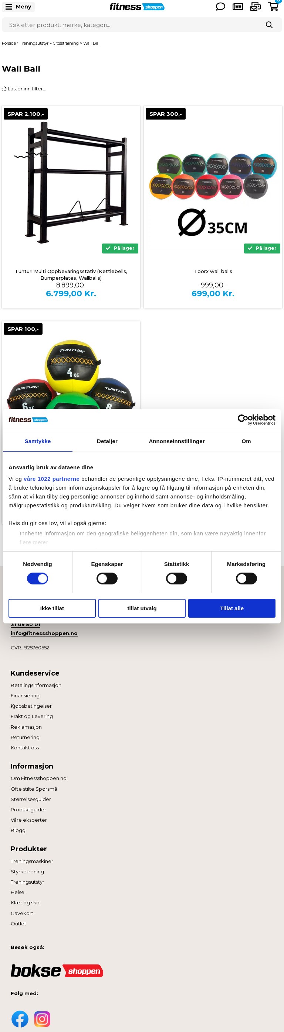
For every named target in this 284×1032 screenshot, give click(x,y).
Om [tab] (246, 441)
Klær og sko (25, 902)
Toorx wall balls (213, 271)
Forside (9, 43)
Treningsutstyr (27, 882)
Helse (17, 892)
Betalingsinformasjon (36, 685)
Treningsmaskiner (32, 861)
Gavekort (22, 913)
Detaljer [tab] (107, 441)
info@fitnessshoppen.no (44, 633)
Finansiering (25, 695)
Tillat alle (232, 608)
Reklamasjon (26, 727)
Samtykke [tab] (38, 441)
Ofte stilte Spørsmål (34, 789)
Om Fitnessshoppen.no (39, 778)
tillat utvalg (141, 608)
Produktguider (28, 809)
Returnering (25, 737)
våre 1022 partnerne (52, 479)
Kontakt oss (25, 747)
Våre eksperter (29, 820)
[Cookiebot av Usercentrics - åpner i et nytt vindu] (243, 419)
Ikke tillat (52, 608)
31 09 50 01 (25, 624)
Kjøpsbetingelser (31, 706)
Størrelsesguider (31, 799)
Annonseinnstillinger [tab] (176, 441)
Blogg (18, 830)
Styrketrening (27, 871)
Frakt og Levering (32, 716)
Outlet (18, 923)
